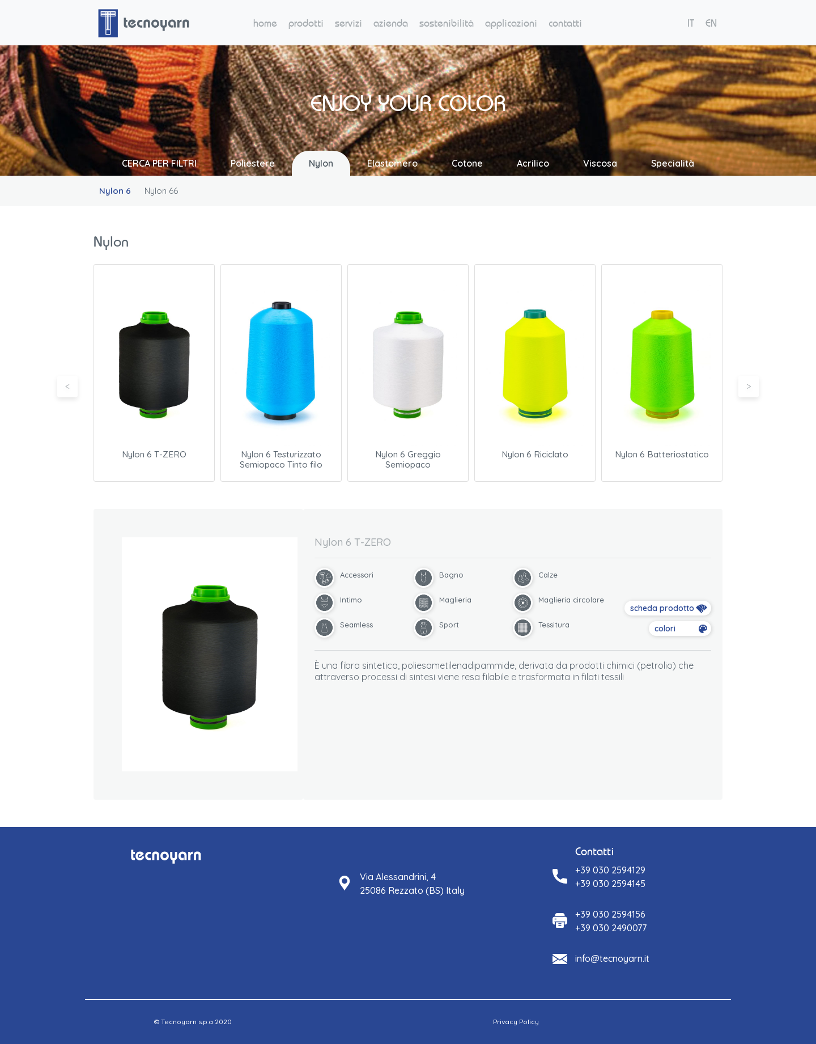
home (265, 23)
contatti (565, 23)
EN (711, 23)
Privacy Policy (516, 1021)
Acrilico (533, 163)
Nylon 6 (115, 190)
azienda (390, 23)
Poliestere (253, 163)
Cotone (467, 163)
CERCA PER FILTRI (159, 163)
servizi (348, 23)
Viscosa (600, 163)
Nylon (321, 163)
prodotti (306, 23)
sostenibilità (446, 23)
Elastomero (392, 163)
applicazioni (511, 23)
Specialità (672, 163)
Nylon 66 (161, 190)
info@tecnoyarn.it (612, 958)
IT (690, 23)
